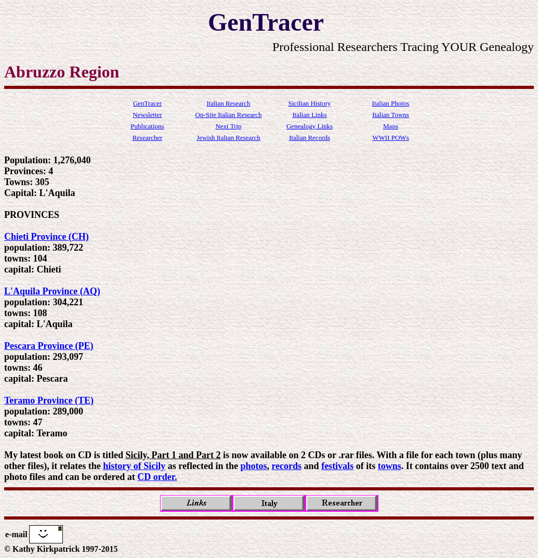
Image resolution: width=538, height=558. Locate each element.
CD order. (157, 477)
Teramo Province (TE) (49, 400)
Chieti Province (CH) (46, 236)
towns (389, 466)
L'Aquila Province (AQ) (52, 291)
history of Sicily (134, 466)
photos (253, 466)
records (286, 466)
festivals (337, 466)
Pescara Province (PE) (49, 346)
